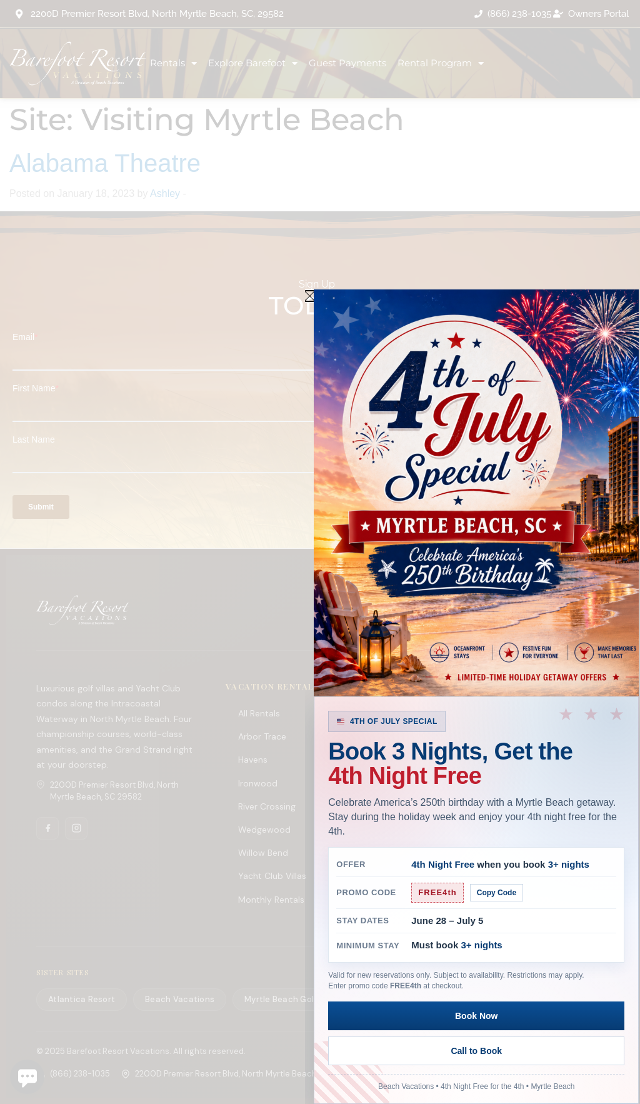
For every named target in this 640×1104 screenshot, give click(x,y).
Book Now (400, 1051)
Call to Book (552, 1051)
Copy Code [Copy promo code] (496, 927)
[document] (320, 552)
